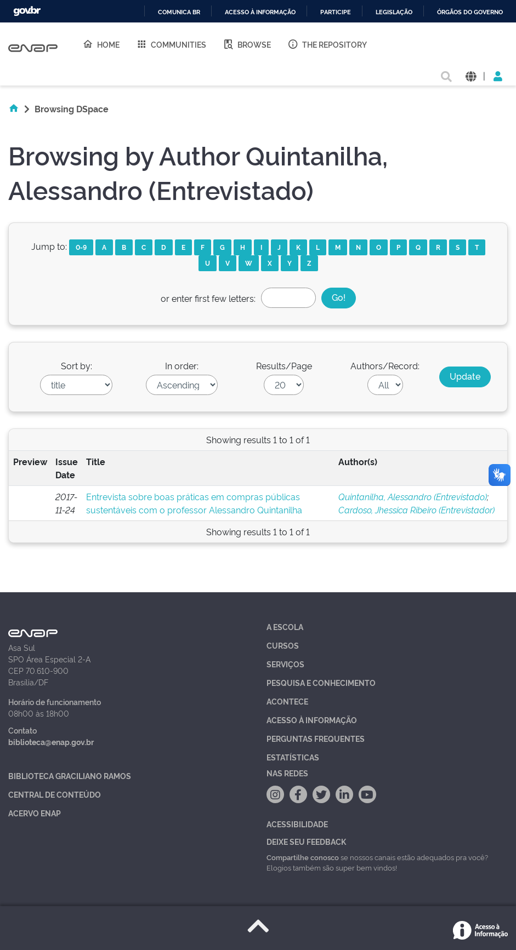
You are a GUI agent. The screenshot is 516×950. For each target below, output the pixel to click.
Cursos (282, 645)
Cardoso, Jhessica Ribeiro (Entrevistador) (416, 509)
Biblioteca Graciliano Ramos (69, 775)
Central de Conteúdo (54, 794)
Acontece (287, 701)
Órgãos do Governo (470, 12)
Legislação (394, 12)
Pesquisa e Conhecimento (321, 682)
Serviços (285, 664)
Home (101, 44)
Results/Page (284, 365)
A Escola (284, 626)
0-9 (81, 246)
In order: (182, 365)
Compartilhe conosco (302, 857)
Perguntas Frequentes (315, 738)
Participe (335, 12)
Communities (171, 44)
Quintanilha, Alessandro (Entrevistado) (412, 496)
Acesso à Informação (311, 719)
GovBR (27, 11)
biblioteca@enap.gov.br (51, 741)
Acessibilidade (297, 824)
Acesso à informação (260, 12)
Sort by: (76, 365)
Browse (247, 44)
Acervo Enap (34, 813)
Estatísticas (292, 757)
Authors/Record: (384, 365)
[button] (471, 75)
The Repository (327, 44)
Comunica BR (179, 12)
